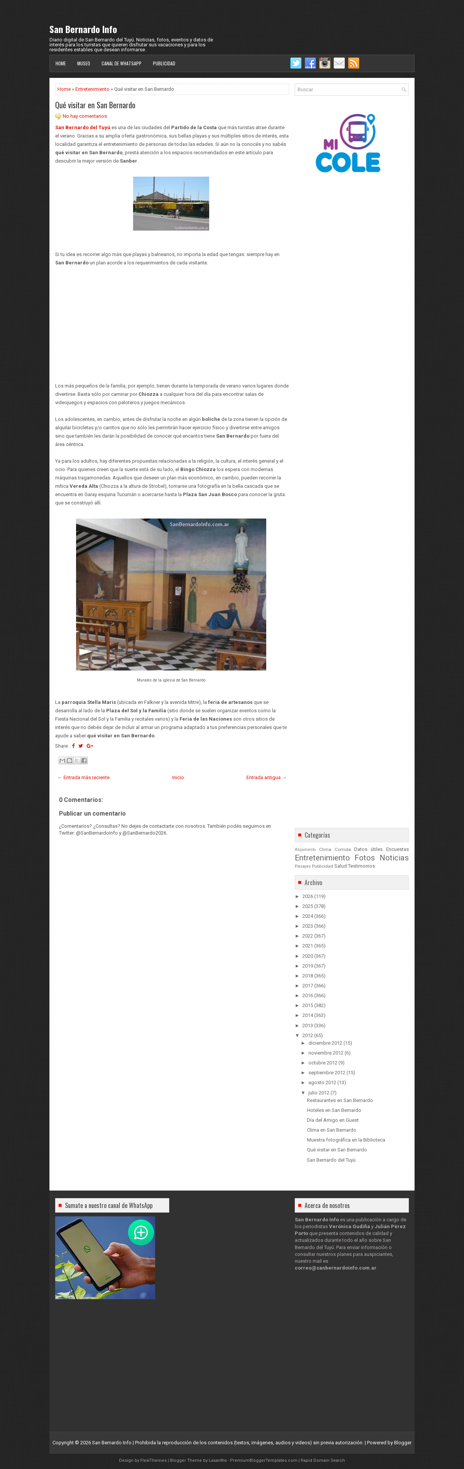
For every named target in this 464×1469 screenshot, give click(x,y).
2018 (307, 976)
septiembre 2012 (326, 1072)
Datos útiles (368, 849)
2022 (307, 936)
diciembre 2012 (325, 1043)
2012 (307, 1035)
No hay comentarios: (85, 116)
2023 (307, 926)
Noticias (394, 857)
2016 (307, 995)
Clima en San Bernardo (331, 1130)
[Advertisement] (172, 320)
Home (61, 63)
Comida (343, 849)
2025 (307, 906)
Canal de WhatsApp (121, 63)
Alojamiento (305, 849)
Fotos (364, 857)
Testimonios (361, 866)
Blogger (403, 1442)
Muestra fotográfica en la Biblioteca (346, 1140)
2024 (307, 916)
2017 (307, 985)
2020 (307, 956)
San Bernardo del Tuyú (82, 127)
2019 (307, 966)
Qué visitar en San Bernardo (95, 105)
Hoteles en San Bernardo (334, 1110)
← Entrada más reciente (83, 777)
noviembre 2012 (325, 1053)
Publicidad (164, 63)
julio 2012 (318, 1093)
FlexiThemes (153, 1460)
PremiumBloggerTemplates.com (263, 1460)
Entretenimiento (92, 89)
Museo (83, 63)
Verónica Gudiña (349, 1226)
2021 (307, 946)
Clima (325, 849)
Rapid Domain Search (323, 1460)
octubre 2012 (322, 1063)
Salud (340, 866)
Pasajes (303, 866)
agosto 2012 (322, 1082)
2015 (307, 1005)
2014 (307, 1015)
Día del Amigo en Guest (333, 1120)
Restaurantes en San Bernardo (340, 1100)
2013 (307, 1025)
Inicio (178, 777)
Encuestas (397, 849)
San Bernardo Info (83, 29)
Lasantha (218, 1460)
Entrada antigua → (266, 777)
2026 (307, 896)
